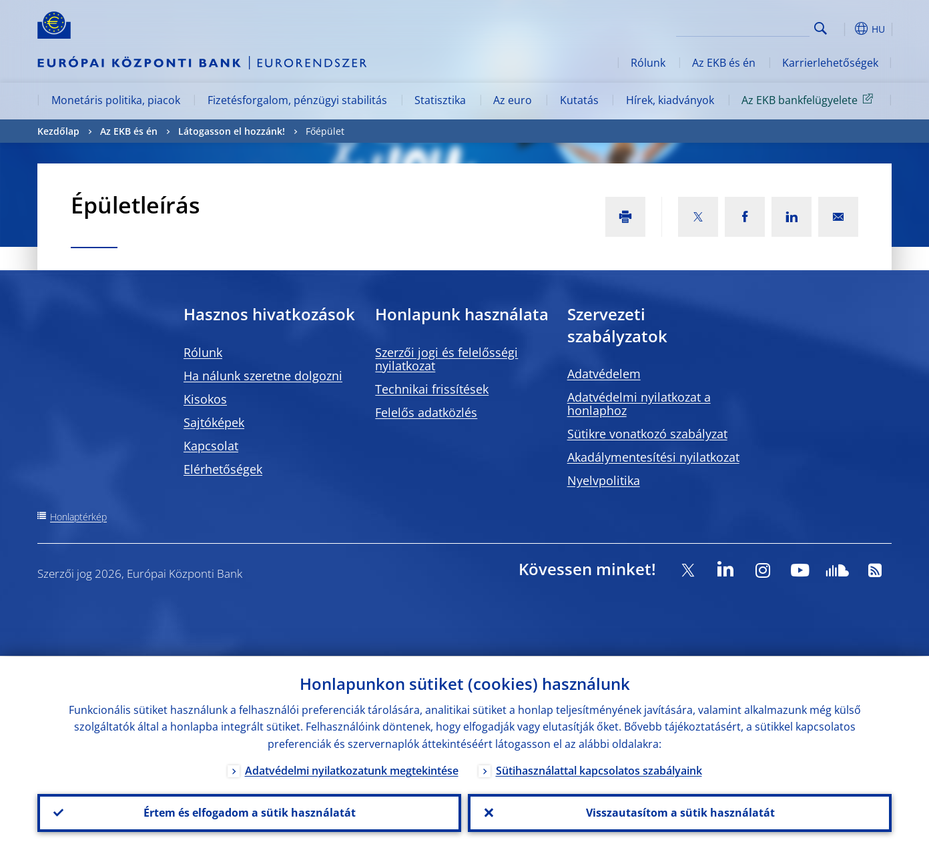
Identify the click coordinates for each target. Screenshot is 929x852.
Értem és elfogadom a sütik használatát (249, 812)
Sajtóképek (214, 422)
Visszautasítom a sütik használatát (679, 812)
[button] (845, 28)
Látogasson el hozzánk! (231, 131)
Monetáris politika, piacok (115, 100)
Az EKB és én (723, 62)
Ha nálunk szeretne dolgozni (263, 376)
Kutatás (579, 100)
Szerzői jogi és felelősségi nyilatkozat (446, 359)
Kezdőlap (58, 131)
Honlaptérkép (78, 516)
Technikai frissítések (432, 389)
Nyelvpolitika (603, 480)
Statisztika (440, 100)
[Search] (743, 27)
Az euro (512, 100)
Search (821, 28)
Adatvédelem (604, 374)
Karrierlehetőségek (830, 62)
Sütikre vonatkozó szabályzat (647, 434)
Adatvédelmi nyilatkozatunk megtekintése (351, 770)
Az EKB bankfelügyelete (809, 99)
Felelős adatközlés (426, 412)
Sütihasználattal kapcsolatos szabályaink (599, 770)
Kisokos (205, 399)
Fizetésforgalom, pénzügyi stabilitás (297, 100)
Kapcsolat (211, 446)
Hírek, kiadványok (670, 100)
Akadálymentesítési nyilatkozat (653, 457)
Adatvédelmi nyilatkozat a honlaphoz (639, 403)
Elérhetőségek (223, 469)
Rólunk (648, 62)
